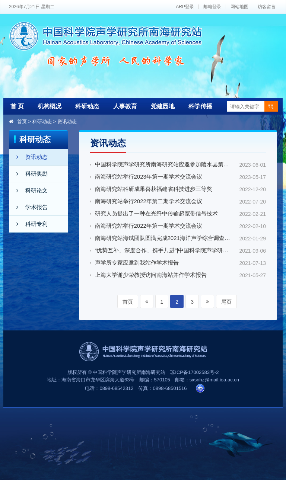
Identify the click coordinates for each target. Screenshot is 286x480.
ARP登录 (185, 6)
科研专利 (28, 224)
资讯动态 (67, 121)
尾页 (226, 302)
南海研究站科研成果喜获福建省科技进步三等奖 (153, 189)
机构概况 (49, 106)
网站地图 (239, 6)
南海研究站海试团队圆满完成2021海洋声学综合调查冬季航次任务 (163, 238)
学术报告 (28, 207)
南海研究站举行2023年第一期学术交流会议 (148, 176)
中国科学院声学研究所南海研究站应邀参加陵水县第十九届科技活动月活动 (163, 164)
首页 (22, 121)
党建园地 (163, 106)
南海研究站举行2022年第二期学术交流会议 (148, 201)
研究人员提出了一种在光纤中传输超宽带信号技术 (156, 213)
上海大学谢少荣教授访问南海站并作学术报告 (151, 275)
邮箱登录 (212, 6)
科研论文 (28, 190)
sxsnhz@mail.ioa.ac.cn (214, 380)
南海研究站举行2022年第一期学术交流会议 (148, 226)
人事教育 (125, 106)
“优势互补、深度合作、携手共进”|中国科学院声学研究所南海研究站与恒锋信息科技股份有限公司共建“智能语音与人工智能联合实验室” (163, 250)
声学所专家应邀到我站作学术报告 (137, 262)
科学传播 (200, 106)
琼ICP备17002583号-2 (194, 372)
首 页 (17, 106)
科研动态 (87, 106)
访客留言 (267, 6)
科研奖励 (28, 174)
